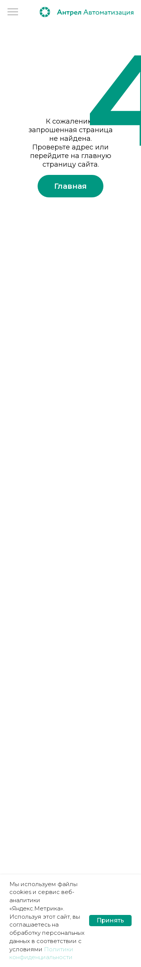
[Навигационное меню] (13, 12)
